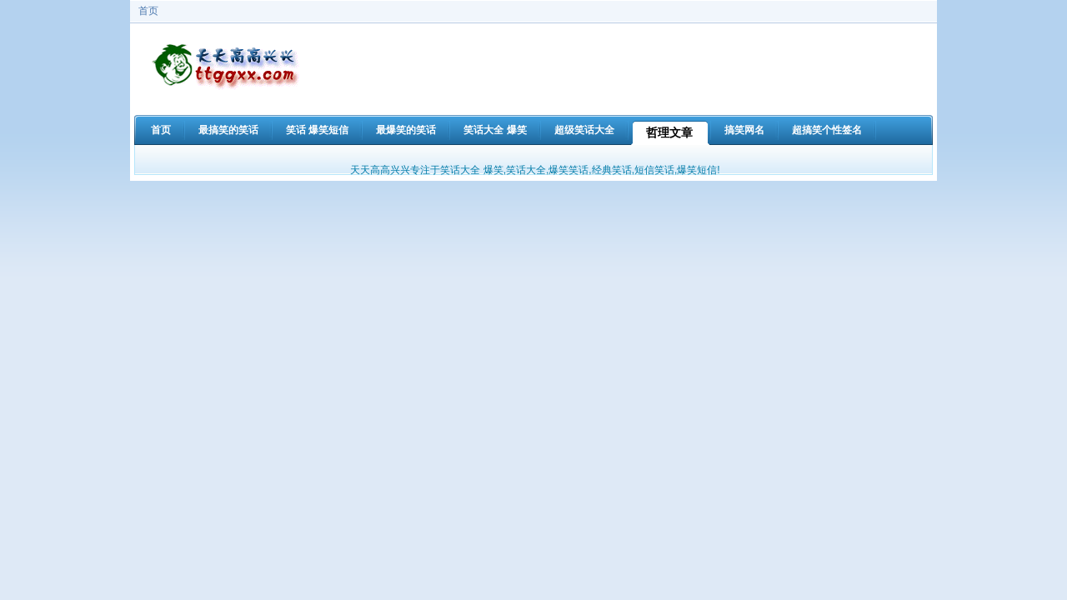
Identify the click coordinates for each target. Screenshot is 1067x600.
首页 (148, 11)
